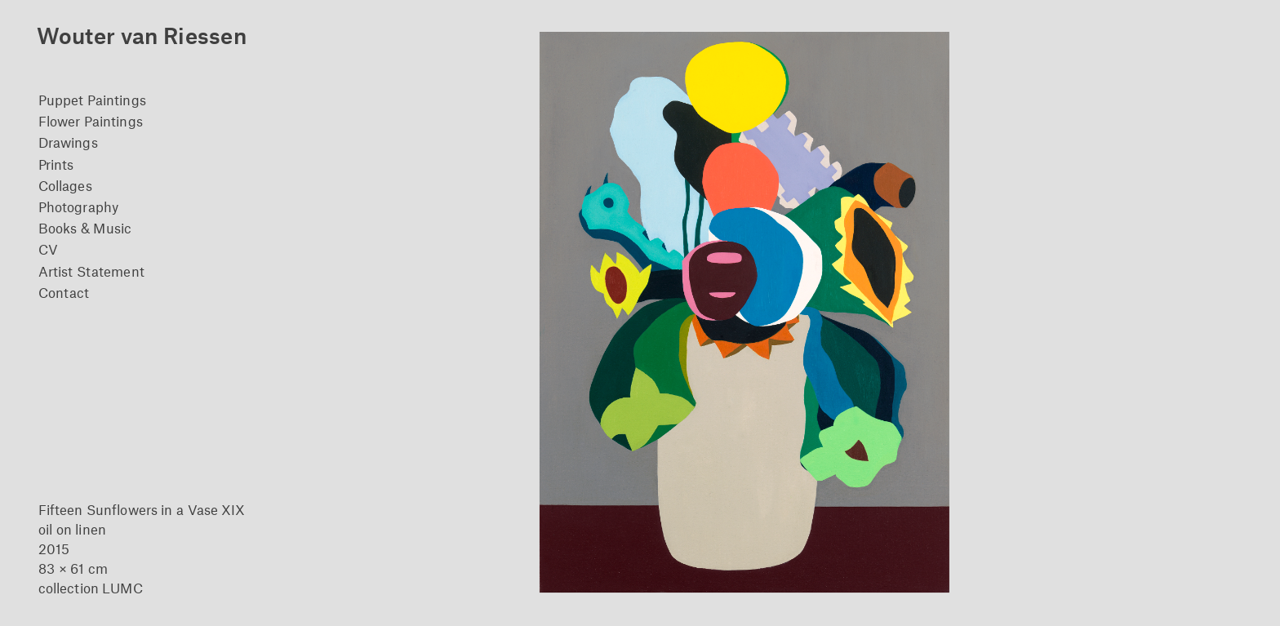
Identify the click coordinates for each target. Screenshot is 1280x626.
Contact (64, 292)
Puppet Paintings (92, 99)
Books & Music (84, 228)
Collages (65, 185)
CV (48, 249)
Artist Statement (91, 271)
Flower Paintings (90, 121)
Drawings (68, 142)
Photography (78, 206)
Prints (55, 164)
